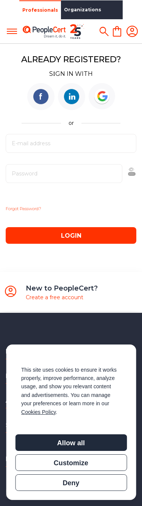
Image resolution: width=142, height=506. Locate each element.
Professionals (21, 10)
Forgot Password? (23, 208)
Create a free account (54, 297)
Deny (70, 483)
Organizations (63, 9)
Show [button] (112, 173)
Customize (71, 463)
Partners (99, 9)
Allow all (71, 443)
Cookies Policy (38, 412)
